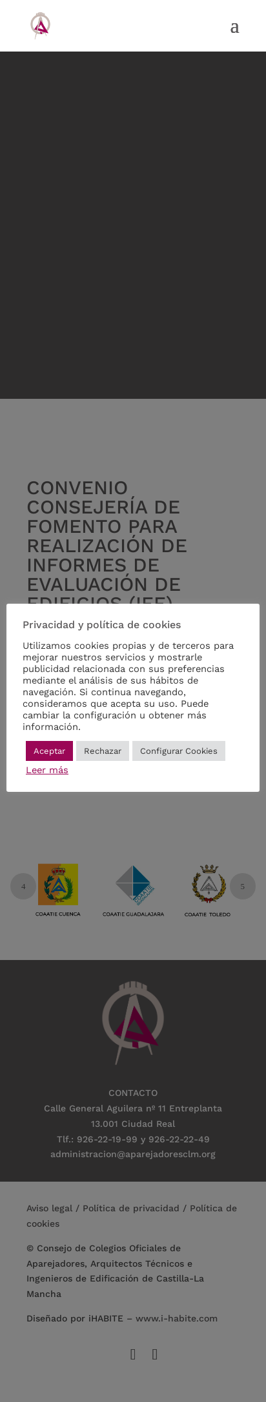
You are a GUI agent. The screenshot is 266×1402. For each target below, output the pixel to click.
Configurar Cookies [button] (179, 751)
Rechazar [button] (102, 751)
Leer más (47, 770)
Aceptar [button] (49, 751)
